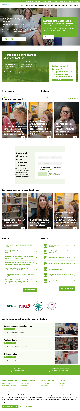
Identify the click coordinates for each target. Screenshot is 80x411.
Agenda (64, 5)
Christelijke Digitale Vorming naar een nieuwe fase (18, 251)
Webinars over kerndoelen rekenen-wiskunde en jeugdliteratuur (19, 275)
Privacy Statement (48, 169)
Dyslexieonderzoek (29, 1)
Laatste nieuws (46, 94)
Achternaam (52, 155)
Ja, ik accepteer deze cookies (10, 406)
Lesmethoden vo (63, 1)
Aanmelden (42, 174)
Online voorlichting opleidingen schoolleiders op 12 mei (19, 246)
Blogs (70, 5)
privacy (57, 173)
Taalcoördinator (44, 385)
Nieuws (44, 1)
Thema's (27, 5)
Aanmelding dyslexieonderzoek (50, 97)
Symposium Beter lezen (61, 74)
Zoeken (76, 1)
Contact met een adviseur (10, 96)
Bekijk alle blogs (72, 98)
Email (39, 161)
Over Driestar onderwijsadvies (8, 383)
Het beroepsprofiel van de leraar (9, 385)
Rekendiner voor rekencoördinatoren (57, 257)
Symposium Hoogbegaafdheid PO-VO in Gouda (58, 275)
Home (21, 5)
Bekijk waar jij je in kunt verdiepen (14, 39)
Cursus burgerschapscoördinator (12, 94)
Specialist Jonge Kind (45, 388)
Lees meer (48, 37)
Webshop (56, 1)
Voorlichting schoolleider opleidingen (57, 263)
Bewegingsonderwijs (45, 383)
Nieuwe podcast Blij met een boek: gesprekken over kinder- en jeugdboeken (19, 257)
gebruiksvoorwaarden (53, 174)
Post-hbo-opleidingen (54, 5)
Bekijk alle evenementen (62, 80)
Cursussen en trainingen (38, 5)
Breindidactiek (24, 385)
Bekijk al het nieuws (30, 289)
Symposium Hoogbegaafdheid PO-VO (63, 72)
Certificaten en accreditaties (8, 388)
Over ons (71, 1)
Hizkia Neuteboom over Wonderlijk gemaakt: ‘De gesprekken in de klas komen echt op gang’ (19, 263)
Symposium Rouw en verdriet (63, 76)
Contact (76, 5)
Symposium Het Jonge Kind (10, 97)
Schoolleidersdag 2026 (53, 269)
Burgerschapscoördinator (27, 388)
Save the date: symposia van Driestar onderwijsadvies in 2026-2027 (16, 269)
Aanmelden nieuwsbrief (48, 96)
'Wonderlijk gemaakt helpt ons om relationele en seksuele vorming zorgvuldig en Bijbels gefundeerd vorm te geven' (19, 281)
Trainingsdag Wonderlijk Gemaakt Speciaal (56, 246)
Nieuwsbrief (38, 1)
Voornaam (40, 155)
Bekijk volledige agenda (67, 288)
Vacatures (50, 1)
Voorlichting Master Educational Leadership (56, 252)
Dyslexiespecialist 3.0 (26, 383)
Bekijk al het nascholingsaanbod (15, 72)
